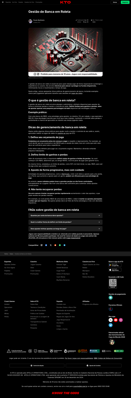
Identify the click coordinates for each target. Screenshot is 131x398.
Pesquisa (33, 327)
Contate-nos (61, 303)
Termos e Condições (37, 306)
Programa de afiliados (90, 303)
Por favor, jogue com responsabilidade (79, 357)
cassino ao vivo (63, 132)
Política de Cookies (37, 313)
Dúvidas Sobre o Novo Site (66, 306)
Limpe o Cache (62, 328)
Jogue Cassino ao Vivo (91, 264)
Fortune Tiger (61, 264)
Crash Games (35, 270)
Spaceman (8, 306)
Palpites (7, 270)
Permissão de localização (65, 309)
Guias (11, 253)
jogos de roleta (77, 92)
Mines (6, 313)
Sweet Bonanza (62, 267)
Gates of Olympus (63, 273)
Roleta (85, 267)
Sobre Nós (34, 303)
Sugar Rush (60, 270)
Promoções (8, 273)
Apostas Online (9, 264)
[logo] (65, 2)
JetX (6, 309)
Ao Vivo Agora (9, 267)
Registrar (125, 2)
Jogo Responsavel (63, 319)
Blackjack (86, 270)
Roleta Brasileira (88, 276)
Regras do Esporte (63, 313)
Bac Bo (85, 273)
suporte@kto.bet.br (80, 385)
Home (6, 253)
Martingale (66, 173)
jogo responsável (73, 237)
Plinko (6, 316)
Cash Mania (60, 276)
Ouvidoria (59, 322)
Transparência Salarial (38, 321)
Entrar (115, 2)
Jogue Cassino (35, 264)
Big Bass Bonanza (63, 279)
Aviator (7, 303)
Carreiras (33, 324)
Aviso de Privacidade (38, 309)
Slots (32, 267)
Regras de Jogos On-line (65, 316)
